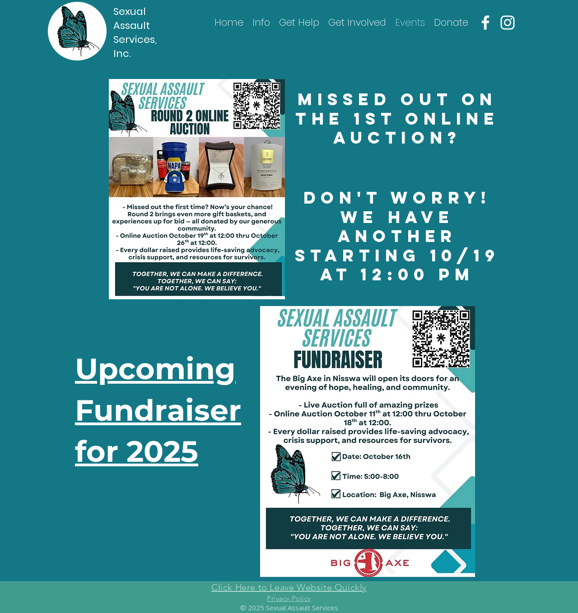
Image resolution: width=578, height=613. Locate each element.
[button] (261, 22)
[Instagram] (507, 22)
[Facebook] (485, 22)
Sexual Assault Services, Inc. (135, 32)
